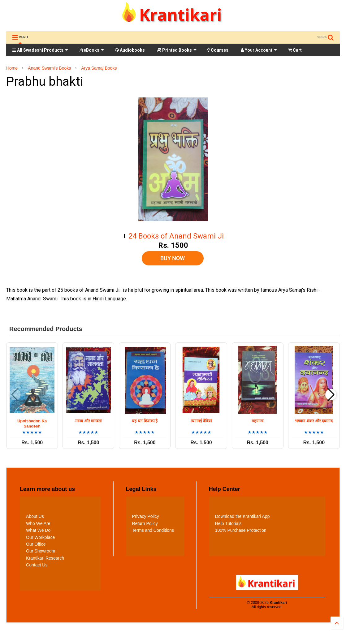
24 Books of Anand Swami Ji (176, 236)
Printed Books (177, 50)
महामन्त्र (257, 421)
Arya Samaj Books (99, 68)
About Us (35, 516)
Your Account (259, 50)
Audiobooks (130, 50)
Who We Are (38, 523)
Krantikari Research (45, 558)
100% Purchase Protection (240, 530)
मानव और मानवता (88, 421)
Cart (295, 50)
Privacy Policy (145, 516)
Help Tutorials (228, 523)
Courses (217, 50)
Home (12, 68)
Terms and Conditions (153, 530)
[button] (331, 394)
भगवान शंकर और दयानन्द (314, 421)
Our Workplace (40, 537)
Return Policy (145, 523)
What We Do (38, 530)
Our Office (36, 544)
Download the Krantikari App (242, 516)
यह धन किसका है (145, 421)
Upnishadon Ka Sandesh (32, 423)
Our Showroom (40, 550)
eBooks (91, 50)
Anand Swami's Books (49, 68)
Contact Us (36, 564)
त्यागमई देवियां (201, 421)
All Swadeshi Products (40, 50)
